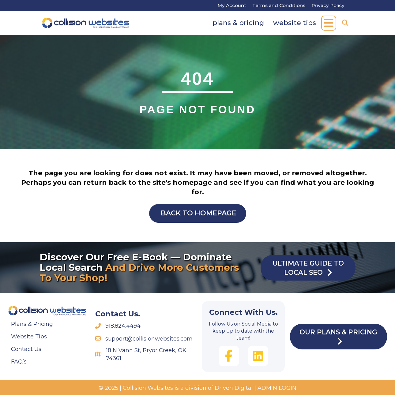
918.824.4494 (123, 325)
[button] (328, 23)
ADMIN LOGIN (277, 388)
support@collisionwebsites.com (149, 338)
